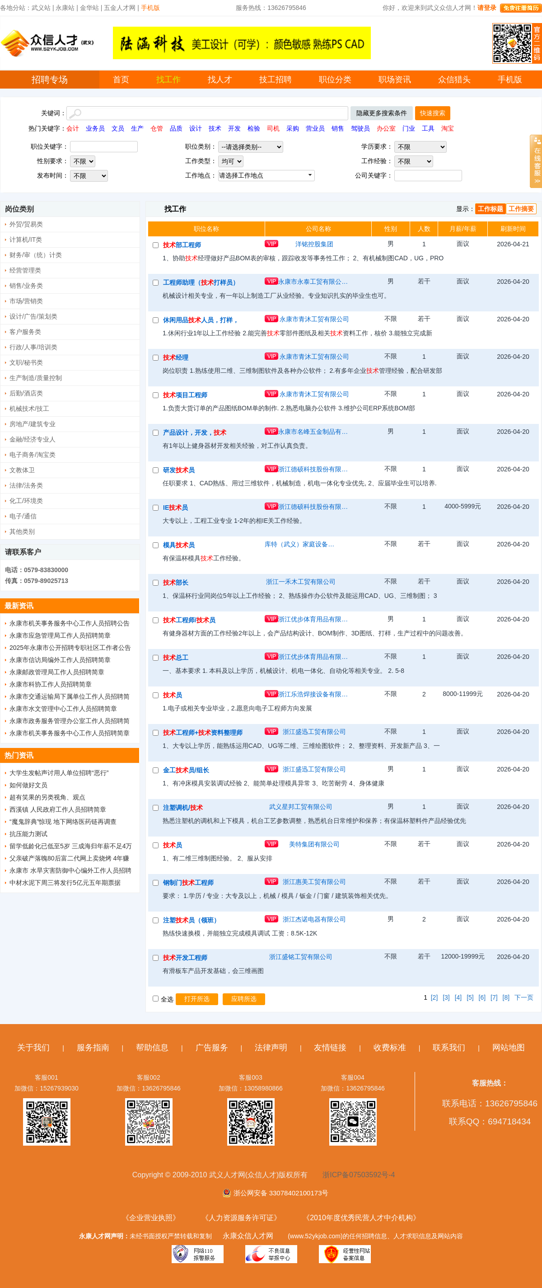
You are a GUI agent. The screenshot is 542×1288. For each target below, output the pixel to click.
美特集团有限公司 (314, 844)
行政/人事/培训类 (33, 347)
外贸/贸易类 (26, 224)
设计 (195, 128)
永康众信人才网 (248, 1236)
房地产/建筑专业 (32, 424)
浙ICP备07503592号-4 (358, 1175)
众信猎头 (454, 79)
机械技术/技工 (29, 408)
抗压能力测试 (28, 833)
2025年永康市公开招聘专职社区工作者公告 (70, 647)
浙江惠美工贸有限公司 (314, 881)
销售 (338, 128)
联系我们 (449, 1047)
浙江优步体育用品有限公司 (314, 619)
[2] (434, 997)
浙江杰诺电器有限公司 (314, 919)
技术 (215, 128)
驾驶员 (360, 128)
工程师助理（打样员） (201, 282)
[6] (482, 997)
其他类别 (22, 531)
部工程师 (182, 245)
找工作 (168, 79)
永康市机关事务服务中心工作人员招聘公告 (69, 623)
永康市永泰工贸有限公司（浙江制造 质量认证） (314, 281)
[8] (506, 997)
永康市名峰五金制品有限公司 (314, 431)
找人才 (220, 79)
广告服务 (212, 1047)
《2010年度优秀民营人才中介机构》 (361, 1218)
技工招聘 (275, 79)
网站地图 (508, 1047)
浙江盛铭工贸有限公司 (300, 956)
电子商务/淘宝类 (32, 454)
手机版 (510, 79)
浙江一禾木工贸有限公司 (301, 581)
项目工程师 (185, 395)
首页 (121, 79)
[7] (494, 997)
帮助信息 (152, 1047)
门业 (408, 128)
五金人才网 (120, 7)
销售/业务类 (26, 285)
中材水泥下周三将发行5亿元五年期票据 (65, 882)
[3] (446, 997)
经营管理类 (25, 270)
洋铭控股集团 (314, 244)
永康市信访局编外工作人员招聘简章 (60, 659)
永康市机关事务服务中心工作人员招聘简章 (69, 733)
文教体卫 (22, 470)
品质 (176, 128)
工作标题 (490, 208)
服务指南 (93, 1047)
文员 (118, 128)
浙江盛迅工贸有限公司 (314, 731)
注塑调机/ (183, 807)
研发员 (179, 470)
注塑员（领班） (191, 920)
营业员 (315, 128)
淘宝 (447, 128)
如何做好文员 (28, 785)
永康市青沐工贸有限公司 (314, 319)
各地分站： (16, 7)
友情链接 (330, 1047)
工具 (428, 128)
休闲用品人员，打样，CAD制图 (201, 320)
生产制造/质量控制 (35, 377)
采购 (292, 128)
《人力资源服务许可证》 (241, 1218)
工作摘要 (521, 208)
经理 (175, 357)
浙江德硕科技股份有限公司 (314, 469)
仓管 (156, 128)
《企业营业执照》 (151, 1218)
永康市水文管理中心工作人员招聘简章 (63, 708)
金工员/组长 (186, 770)
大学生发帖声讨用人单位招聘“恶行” (58, 772)
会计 (72, 128)
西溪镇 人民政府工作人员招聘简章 (57, 809)
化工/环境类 (26, 500)
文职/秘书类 (26, 362)
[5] (470, 997)
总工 (175, 657)
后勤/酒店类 (26, 393)
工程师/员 (189, 620)
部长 (175, 582)
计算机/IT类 (25, 239)
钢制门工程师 (188, 882)
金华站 (89, 7)
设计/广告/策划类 (33, 316)
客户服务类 (25, 331)
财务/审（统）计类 (35, 255)
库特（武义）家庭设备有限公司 (301, 544)
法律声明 (271, 1047)
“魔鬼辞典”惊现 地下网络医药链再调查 (63, 821)
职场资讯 (394, 79)
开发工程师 (185, 957)
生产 (137, 128)
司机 (273, 128)
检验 (254, 128)
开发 (234, 128)
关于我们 (33, 1047)
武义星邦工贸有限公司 (300, 806)
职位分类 (335, 79)
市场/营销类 (26, 301)
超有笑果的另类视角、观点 (47, 797)
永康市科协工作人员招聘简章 (50, 684)
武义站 (41, 7)
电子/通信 (23, 516)
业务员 (95, 128)
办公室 (386, 128)
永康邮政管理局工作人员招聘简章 (56, 672)
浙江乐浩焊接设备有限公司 (314, 694)
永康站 (65, 7)
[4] (458, 997)
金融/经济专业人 (32, 439)
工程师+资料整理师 (203, 732)
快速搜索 (432, 113)
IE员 (175, 507)
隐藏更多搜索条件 (381, 113)
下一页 (523, 997)
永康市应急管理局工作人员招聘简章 (60, 635)
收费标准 (390, 1047)
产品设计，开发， (194, 432)
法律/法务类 (26, 485)
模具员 (179, 545)
